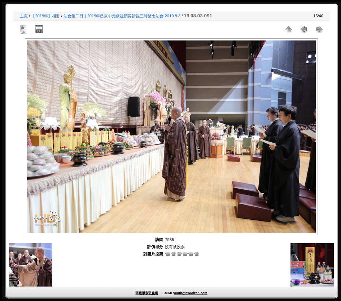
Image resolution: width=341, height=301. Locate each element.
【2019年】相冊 (45, 16)
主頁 (24, 16)
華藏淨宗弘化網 (146, 293)
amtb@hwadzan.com (190, 293)
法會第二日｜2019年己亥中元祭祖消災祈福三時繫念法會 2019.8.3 (122, 16)
